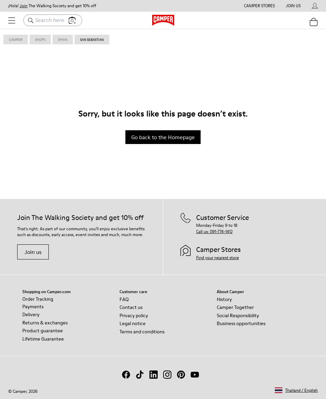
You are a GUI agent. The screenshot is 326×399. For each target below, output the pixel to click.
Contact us (131, 307)
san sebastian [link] (92, 39)
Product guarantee (42, 330)
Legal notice (133, 323)
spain (62, 39)
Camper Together (235, 307)
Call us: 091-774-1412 (214, 231)
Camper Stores (259, 6)
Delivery (31, 314)
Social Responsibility (238, 315)
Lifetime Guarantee (43, 338)
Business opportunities (241, 323)
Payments (33, 306)
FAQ (124, 299)
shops (40, 39)
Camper (15, 39)
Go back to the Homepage (163, 137)
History (224, 299)
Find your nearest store (217, 258)
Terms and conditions (142, 331)
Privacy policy (134, 315)
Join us (33, 252)
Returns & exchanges (45, 322)
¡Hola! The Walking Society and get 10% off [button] (52, 6)
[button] (296, 390)
